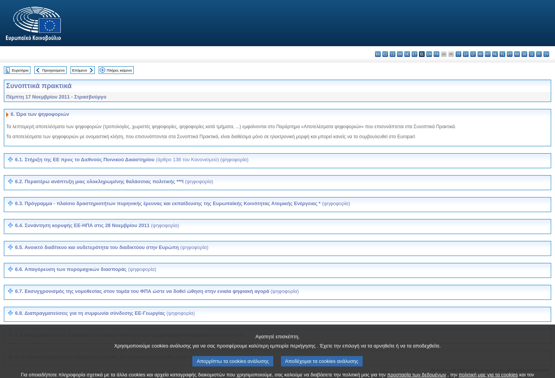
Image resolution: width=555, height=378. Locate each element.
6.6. (85, 269)
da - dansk (400, 54)
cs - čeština (392, 54)
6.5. (112, 247)
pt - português (510, 54)
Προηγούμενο (53, 70)
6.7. (157, 291)
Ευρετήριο (20, 70)
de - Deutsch (407, 54)
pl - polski (502, 54)
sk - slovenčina (524, 54)
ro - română (517, 54)
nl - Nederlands (495, 54)
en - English (429, 54)
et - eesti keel (414, 54)
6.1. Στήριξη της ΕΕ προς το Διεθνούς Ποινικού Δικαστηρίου (132, 159)
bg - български (378, 54)
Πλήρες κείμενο (119, 70)
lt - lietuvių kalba (473, 54)
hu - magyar (480, 54)
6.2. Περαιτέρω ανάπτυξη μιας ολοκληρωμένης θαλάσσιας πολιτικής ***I (114, 181)
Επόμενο (79, 70)
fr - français (436, 54)
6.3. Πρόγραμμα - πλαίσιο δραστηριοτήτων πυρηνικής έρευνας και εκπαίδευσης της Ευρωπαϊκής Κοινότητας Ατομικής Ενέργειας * (182, 203)
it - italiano (458, 54)
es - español (385, 54)
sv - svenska (546, 54)
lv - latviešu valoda (466, 54)
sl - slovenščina (532, 54)
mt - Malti (488, 54)
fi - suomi (539, 54)
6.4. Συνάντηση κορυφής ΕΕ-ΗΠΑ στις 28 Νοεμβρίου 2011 (97, 225)
